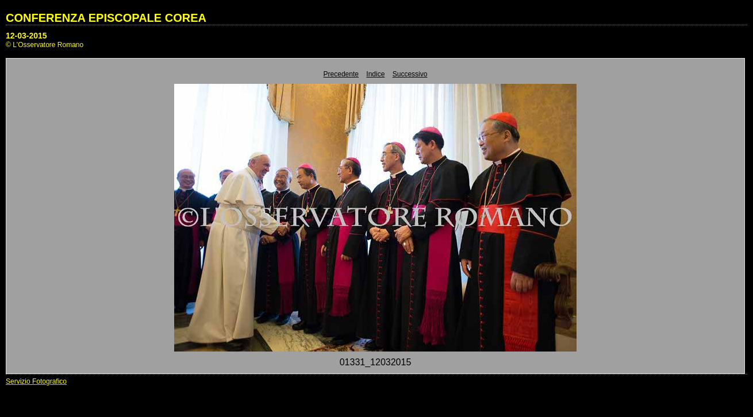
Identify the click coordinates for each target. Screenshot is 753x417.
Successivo (410, 74)
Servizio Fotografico (36, 381)
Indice (375, 74)
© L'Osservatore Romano (44, 45)
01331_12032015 (376, 362)
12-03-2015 (26, 35)
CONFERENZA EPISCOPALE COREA (106, 17)
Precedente (341, 74)
